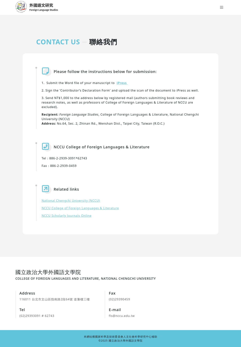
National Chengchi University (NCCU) (71, 201)
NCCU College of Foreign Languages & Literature (80, 208)
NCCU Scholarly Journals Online (67, 216)
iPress (122, 83)
